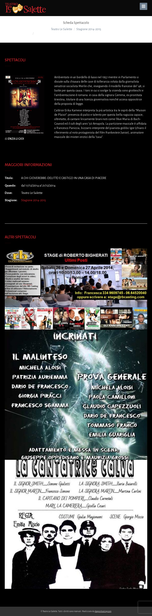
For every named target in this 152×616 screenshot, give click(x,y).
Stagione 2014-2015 (33, 200)
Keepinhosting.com (103, 611)
